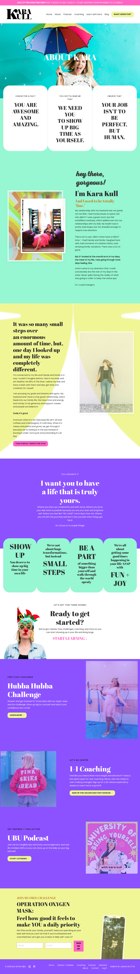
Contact (95, 968)
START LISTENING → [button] (19, 858)
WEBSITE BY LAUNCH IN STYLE (122, 966)
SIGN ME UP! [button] (78, 946)
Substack (103, 965)
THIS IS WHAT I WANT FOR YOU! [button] (30, 443)
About (58, 14)
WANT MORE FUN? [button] (122, 14)
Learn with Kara (94, 14)
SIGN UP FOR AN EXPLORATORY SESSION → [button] (92, 793)
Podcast (67, 14)
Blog (107, 14)
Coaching (79, 14)
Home (49, 14)
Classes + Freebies (65, 965)
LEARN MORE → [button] (17, 715)
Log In (104, 968)
